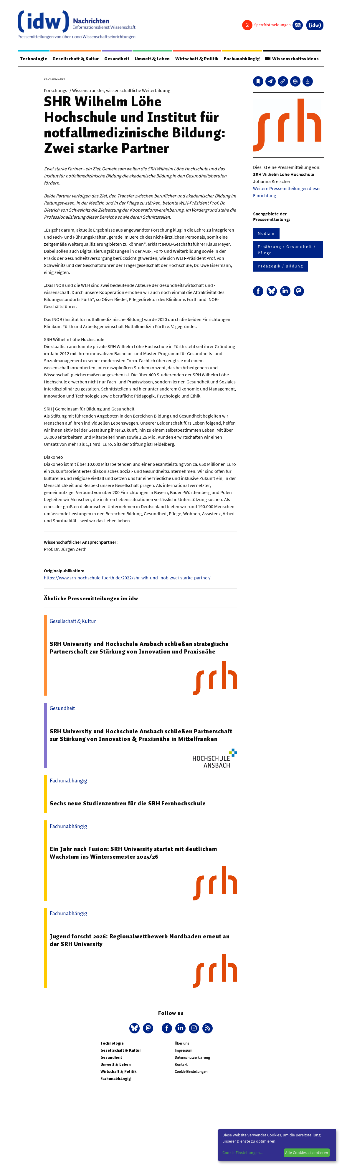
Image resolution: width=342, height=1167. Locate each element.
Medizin (266, 233)
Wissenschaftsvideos (292, 58)
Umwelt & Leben (152, 58)
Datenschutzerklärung (192, 1057)
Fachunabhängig (242, 58)
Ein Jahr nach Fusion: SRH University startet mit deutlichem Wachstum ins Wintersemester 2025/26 (133, 853)
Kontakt (181, 1064)
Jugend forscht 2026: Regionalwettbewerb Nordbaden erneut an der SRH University (140, 940)
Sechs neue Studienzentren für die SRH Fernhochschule (128, 803)
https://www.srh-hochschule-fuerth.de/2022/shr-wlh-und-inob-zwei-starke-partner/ (127, 578)
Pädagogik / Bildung (280, 266)
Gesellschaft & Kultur (76, 58)
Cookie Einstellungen (191, 1071)
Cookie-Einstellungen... (242, 1152)
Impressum (183, 1050)
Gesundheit (116, 58)
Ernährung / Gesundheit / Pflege (287, 249)
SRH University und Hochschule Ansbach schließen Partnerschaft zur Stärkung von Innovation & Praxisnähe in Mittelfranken (141, 735)
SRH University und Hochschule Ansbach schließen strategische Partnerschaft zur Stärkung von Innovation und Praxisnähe (139, 647)
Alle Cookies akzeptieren (306, 1152)
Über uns (182, 1043)
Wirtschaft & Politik (197, 58)
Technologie (33, 58)
